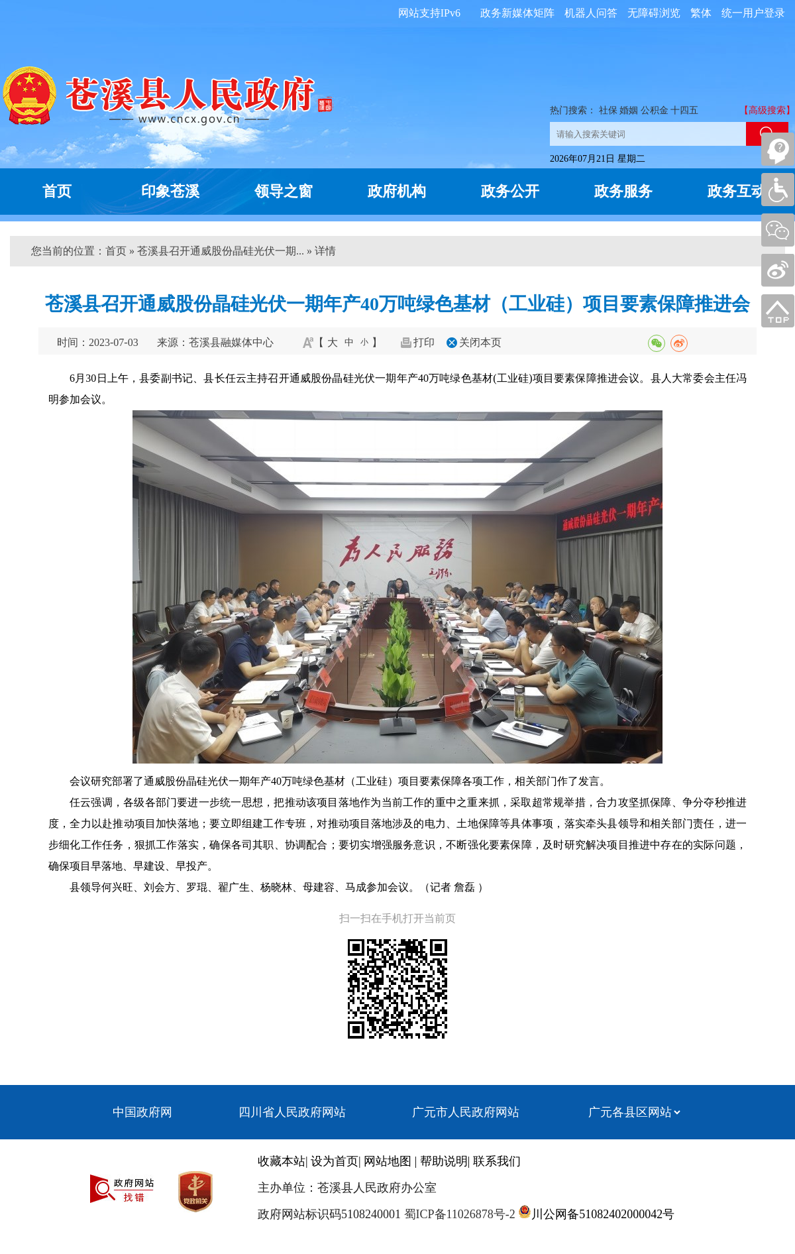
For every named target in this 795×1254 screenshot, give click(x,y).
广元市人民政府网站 (465, 1112)
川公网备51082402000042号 (602, 1214)
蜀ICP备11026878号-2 (458, 1214)
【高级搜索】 (767, 110)
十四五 (684, 110)
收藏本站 (281, 1161)
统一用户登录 (753, 13)
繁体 (701, 13)
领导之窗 (283, 191)
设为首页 (334, 1161)
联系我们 (497, 1161)
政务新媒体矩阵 (517, 13)
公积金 (654, 110)
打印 (424, 342)
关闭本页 (480, 342)
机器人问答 (590, 13)
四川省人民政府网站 (292, 1112)
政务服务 (623, 191)
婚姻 (628, 110)
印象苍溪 (170, 191)
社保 (608, 110)
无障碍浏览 (653, 13)
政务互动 (737, 191)
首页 (57, 191)
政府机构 (397, 191)
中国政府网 (142, 1112)
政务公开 (510, 191)
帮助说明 (444, 1161)
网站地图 (387, 1161)
